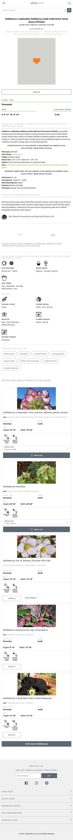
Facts (20, 234)
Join (49, 775)
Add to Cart (36, 455)
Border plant (9, 354)
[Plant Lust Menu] (3, 3)
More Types (53, 235)
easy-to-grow (43, 165)
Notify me (36, 92)
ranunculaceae (17, 154)
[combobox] (36, 448)
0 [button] (69, 2)
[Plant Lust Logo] (37, 3)
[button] (65, 10)
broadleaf (24, 354)
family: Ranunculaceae (29, 361)
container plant (21, 165)
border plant (10, 165)
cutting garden (33, 165)
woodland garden (11, 368)
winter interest (54, 165)
